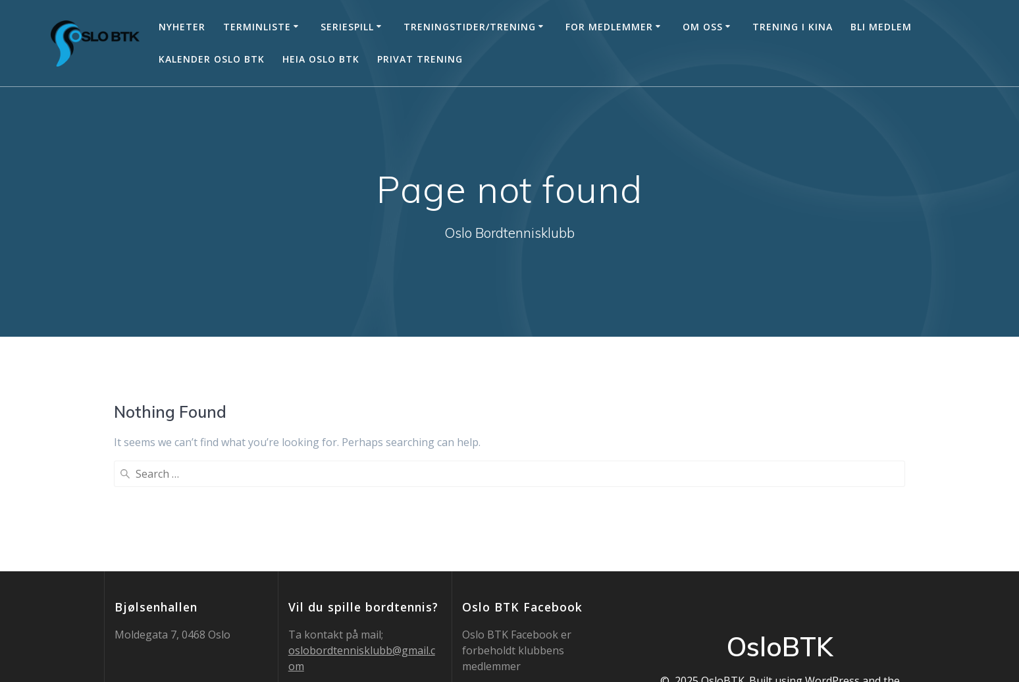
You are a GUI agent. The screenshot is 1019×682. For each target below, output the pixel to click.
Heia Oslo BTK (320, 59)
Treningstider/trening (470, 26)
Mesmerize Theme (780, 589)
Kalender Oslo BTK (212, 59)
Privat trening (420, 59)
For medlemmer (609, 26)
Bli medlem (881, 26)
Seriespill (347, 26)
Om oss (703, 26)
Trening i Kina (792, 26)
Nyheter (182, 26)
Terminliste (257, 26)
